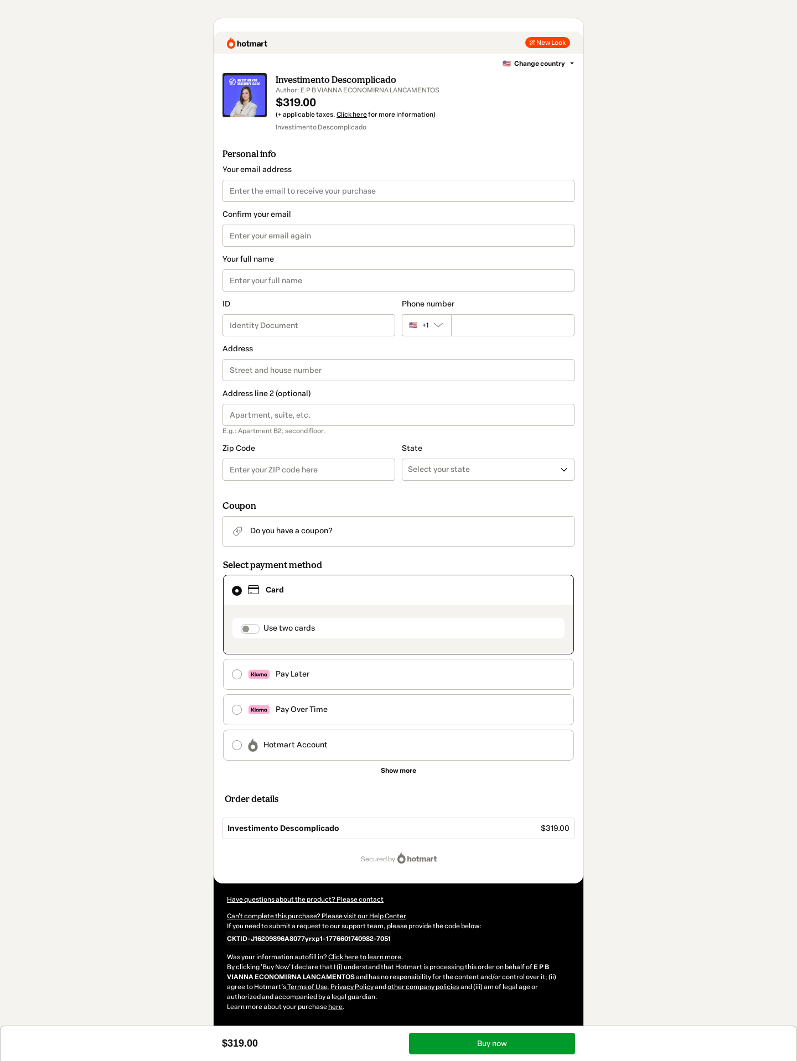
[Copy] (308, 938)
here (335, 1007)
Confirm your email (256, 214)
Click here (352, 114)
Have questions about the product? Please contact (305, 899)
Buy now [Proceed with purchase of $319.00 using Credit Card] (492, 1043)
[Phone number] (513, 325)
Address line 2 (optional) (266, 393)
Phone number (428, 304)
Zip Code (238, 448)
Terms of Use (306, 987)
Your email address (257, 169)
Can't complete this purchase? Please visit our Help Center (316, 916)
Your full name (248, 259)
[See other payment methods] (398, 770)
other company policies (423, 987)
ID (226, 304)
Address (237, 348)
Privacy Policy (352, 987)
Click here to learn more (364, 957)
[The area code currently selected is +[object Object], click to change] (426, 325)
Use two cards (289, 628)
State (412, 448)
